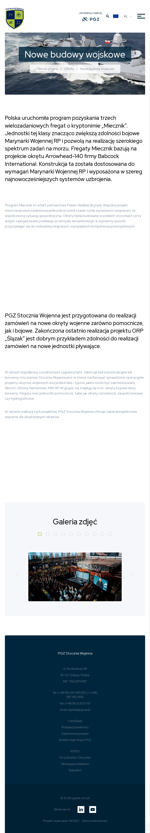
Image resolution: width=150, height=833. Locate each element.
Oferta (69, 69)
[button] (40, 534)
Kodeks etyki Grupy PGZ (75, 740)
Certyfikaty (75, 721)
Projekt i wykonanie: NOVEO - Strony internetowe (75, 821)
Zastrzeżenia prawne (75, 734)
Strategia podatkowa (75, 764)
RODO (75, 751)
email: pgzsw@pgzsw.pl (75, 710)
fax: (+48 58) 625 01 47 (75, 703)
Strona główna (48, 69)
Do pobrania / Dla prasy (75, 757)
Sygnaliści (75, 770)
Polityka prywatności (75, 727)
